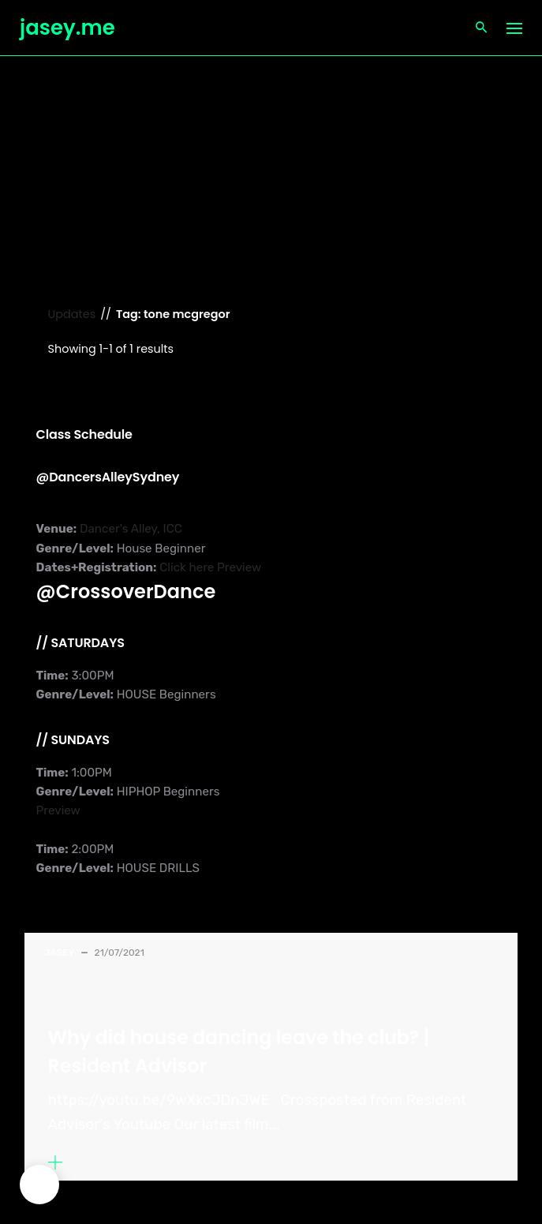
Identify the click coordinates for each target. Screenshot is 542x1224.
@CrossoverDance (126, 591)
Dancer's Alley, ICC (129, 529)
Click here (186, 567)
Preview (239, 567)
